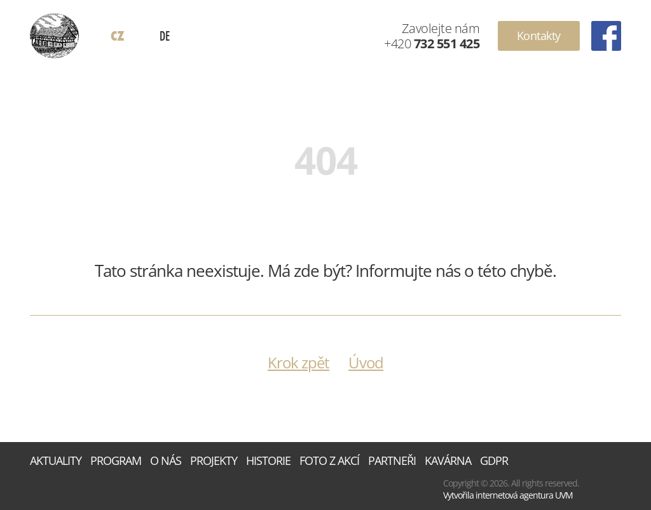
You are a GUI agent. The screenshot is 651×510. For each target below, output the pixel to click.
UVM (564, 495)
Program (115, 460)
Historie (268, 460)
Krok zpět (298, 362)
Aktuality (55, 460)
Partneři (392, 460)
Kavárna (448, 460)
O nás (165, 460)
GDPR (494, 460)
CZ (118, 36)
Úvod (365, 362)
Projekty (213, 460)
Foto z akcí (329, 460)
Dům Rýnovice (54, 35)
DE (165, 35)
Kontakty (539, 35)
